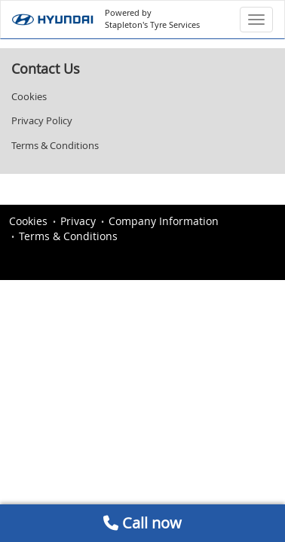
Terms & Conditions (55, 145)
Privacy (78, 221)
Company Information (164, 221)
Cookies (29, 96)
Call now (142, 523)
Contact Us (45, 68)
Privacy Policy (41, 120)
